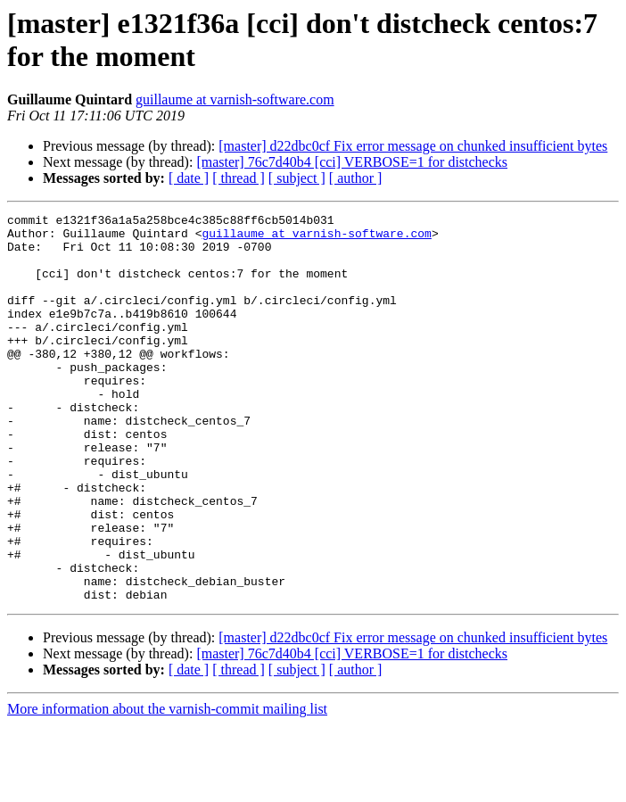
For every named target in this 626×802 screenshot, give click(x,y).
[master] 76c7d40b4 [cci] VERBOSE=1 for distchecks (351, 161)
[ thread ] (238, 178)
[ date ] (189, 178)
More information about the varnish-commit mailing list (167, 786)
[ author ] (356, 178)
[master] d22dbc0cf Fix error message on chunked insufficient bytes (412, 145)
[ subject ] (296, 178)
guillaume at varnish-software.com (235, 99)
